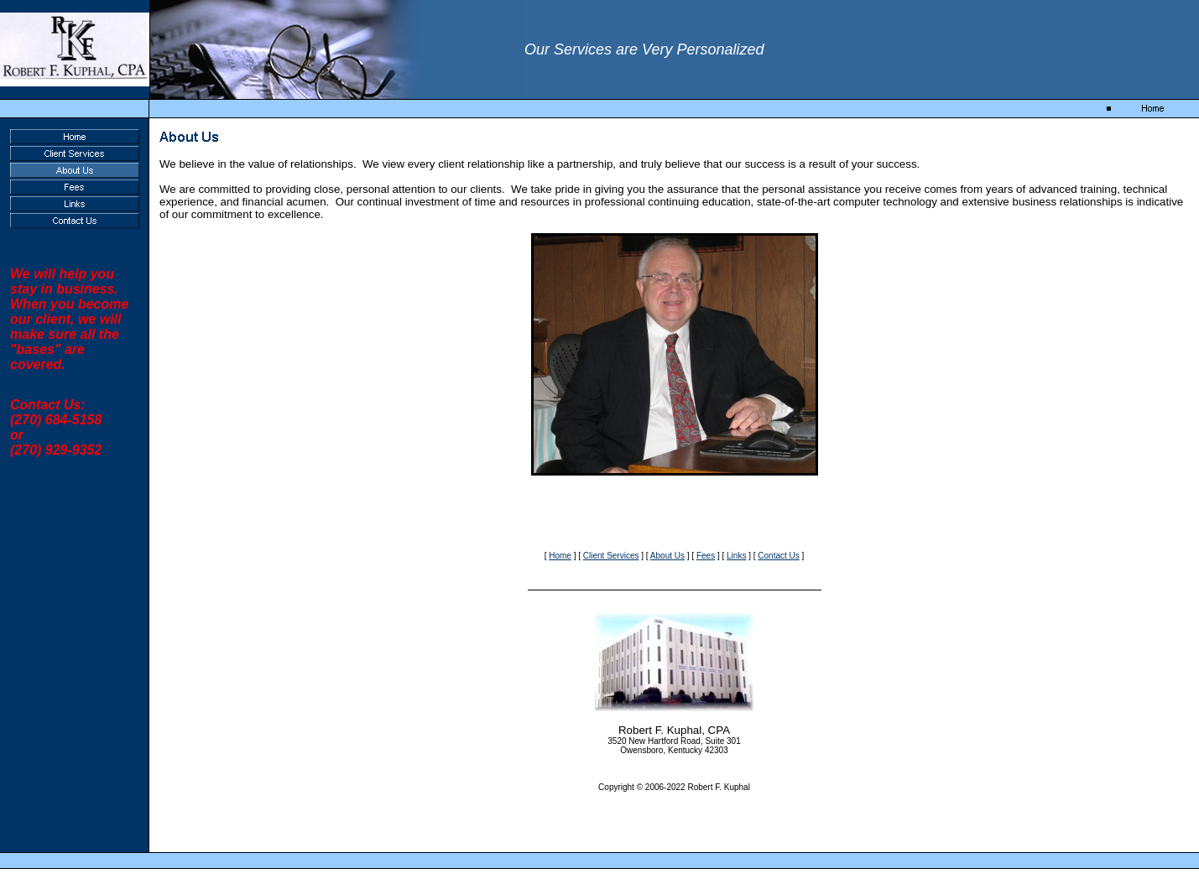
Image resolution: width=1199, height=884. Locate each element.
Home (560, 555)
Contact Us (778, 555)
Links (736, 555)
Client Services (611, 555)
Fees (705, 555)
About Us (667, 555)
